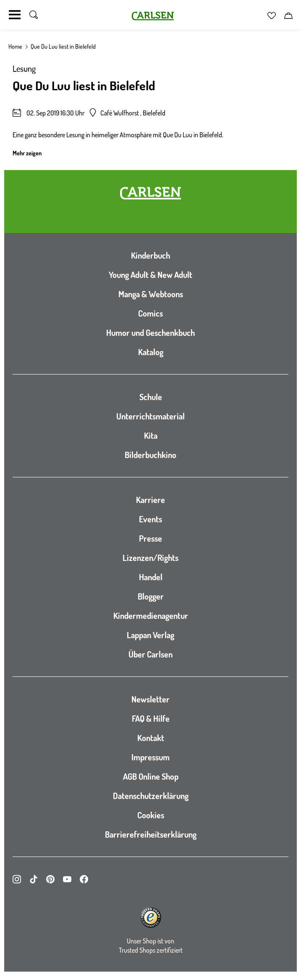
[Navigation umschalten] (14, 14)
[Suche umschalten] (33, 14)
